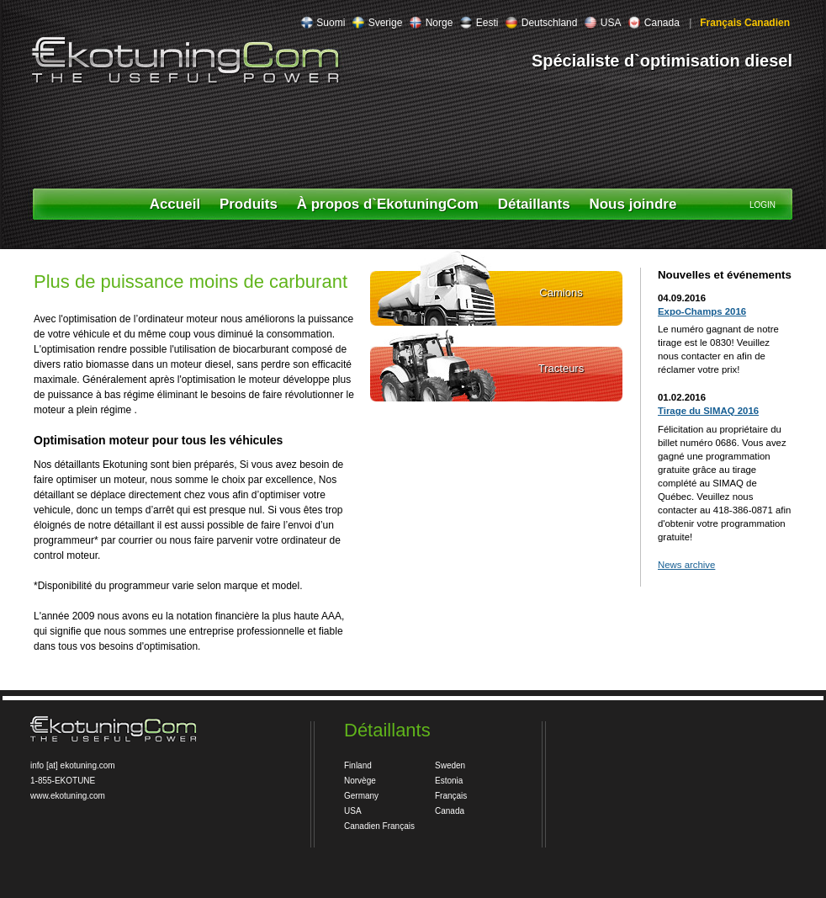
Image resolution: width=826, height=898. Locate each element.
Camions (560, 292)
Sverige (377, 23)
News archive (686, 565)
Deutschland (541, 23)
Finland (358, 765)
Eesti (478, 23)
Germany (361, 795)
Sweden (450, 765)
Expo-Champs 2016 (702, 311)
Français (451, 795)
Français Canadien (743, 23)
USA (602, 23)
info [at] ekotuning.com (72, 765)
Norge (431, 23)
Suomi (322, 23)
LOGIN (762, 205)
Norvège (360, 780)
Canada (653, 23)
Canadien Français (379, 826)
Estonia (449, 780)
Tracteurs (561, 368)
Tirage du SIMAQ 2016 (708, 411)
